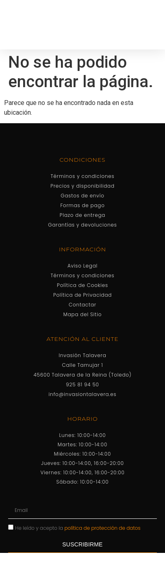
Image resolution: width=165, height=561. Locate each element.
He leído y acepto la (77, 527)
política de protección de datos (103, 527)
